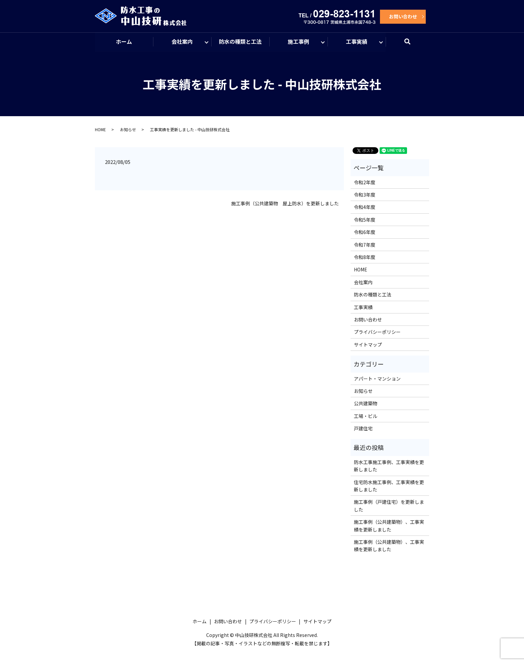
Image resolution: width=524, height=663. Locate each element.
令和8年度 (364, 257)
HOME (100, 130)
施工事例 (298, 42)
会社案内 (182, 42)
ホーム (124, 42)
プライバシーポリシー (377, 332)
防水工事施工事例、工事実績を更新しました (389, 466)
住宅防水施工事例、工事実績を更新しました (389, 486)
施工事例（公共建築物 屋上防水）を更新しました (285, 204)
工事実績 (356, 42)
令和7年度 (364, 245)
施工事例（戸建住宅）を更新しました (389, 506)
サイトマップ (368, 345)
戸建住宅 (363, 428)
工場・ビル (365, 416)
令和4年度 (364, 207)
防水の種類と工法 (240, 42)
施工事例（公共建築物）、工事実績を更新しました (389, 526)
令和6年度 (364, 232)
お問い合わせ (403, 16)
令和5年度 (364, 220)
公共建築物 (365, 403)
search (411, 45)
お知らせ (128, 130)
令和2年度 (364, 182)
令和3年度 (364, 195)
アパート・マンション (377, 379)
